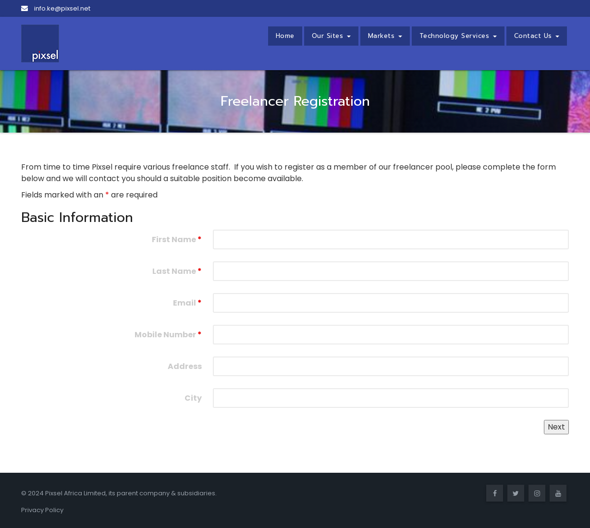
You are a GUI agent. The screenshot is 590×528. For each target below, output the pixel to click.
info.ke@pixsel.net (55, 8)
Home (285, 35)
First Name (177, 239)
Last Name (177, 271)
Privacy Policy (42, 510)
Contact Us (537, 35)
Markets (385, 35)
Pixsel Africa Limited (75, 493)
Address (185, 366)
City (193, 398)
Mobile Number (168, 334)
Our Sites (331, 35)
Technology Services (458, 35)
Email (187, 302)
